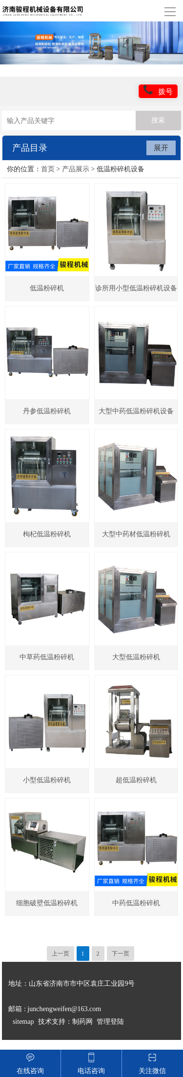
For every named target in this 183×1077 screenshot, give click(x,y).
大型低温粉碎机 (136, 657)
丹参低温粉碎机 (47, 411)
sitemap (23, 1021)
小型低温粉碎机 (47, 780)
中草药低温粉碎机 (47, 657)
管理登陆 (110, 1021)
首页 (48, 169)
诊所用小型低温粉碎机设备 (136, 288)
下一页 (120, 953)
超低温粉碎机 (136, 780)
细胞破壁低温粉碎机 (47, 903)
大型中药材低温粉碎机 (136, 534)
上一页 (60, 953)
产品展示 (75, 169)
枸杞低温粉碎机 (47, 534)
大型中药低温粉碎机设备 (136, 411)
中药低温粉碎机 (136, 903)
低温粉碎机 (47, 288)
